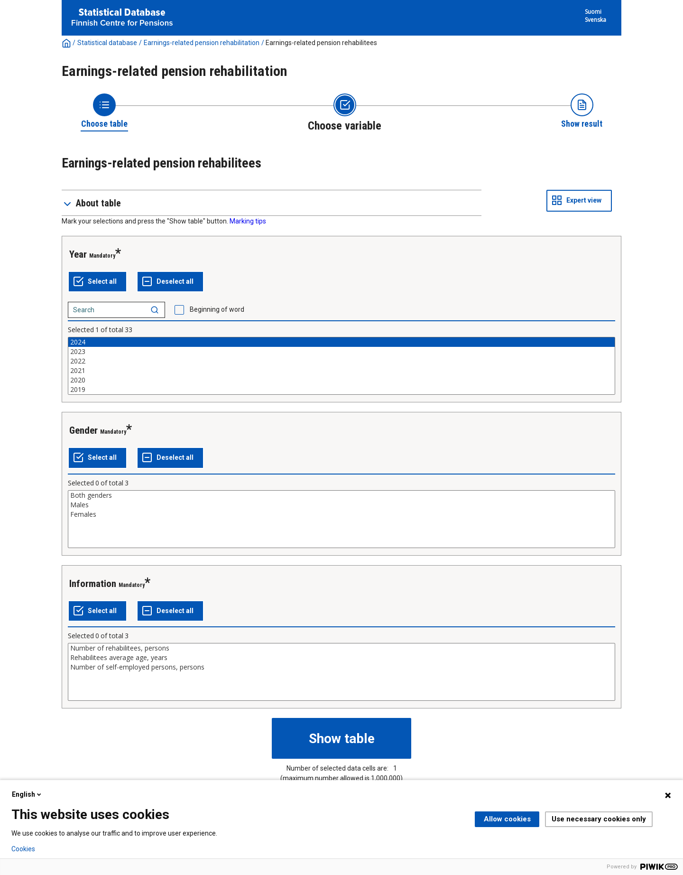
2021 (341, 370)
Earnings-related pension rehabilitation (201, 43)
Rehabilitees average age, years (341, 657)
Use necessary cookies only (599, 819)
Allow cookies (507, 819)
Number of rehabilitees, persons (341, 648)
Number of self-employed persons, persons (341, 667)
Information (92, 583)
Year (78, 254)
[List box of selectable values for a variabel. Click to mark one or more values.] (341, 366)
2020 (341, 380)
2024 (341, 342)
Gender (83, 430)
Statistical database (107, 43)
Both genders (341, 495)
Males (341, 505)
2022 (341, 361)
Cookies (23, 849)
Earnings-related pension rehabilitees (321, 43)
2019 (341, 389)
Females (341, 514)
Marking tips (248, 221)
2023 (341, 351)
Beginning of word (217, 309)
